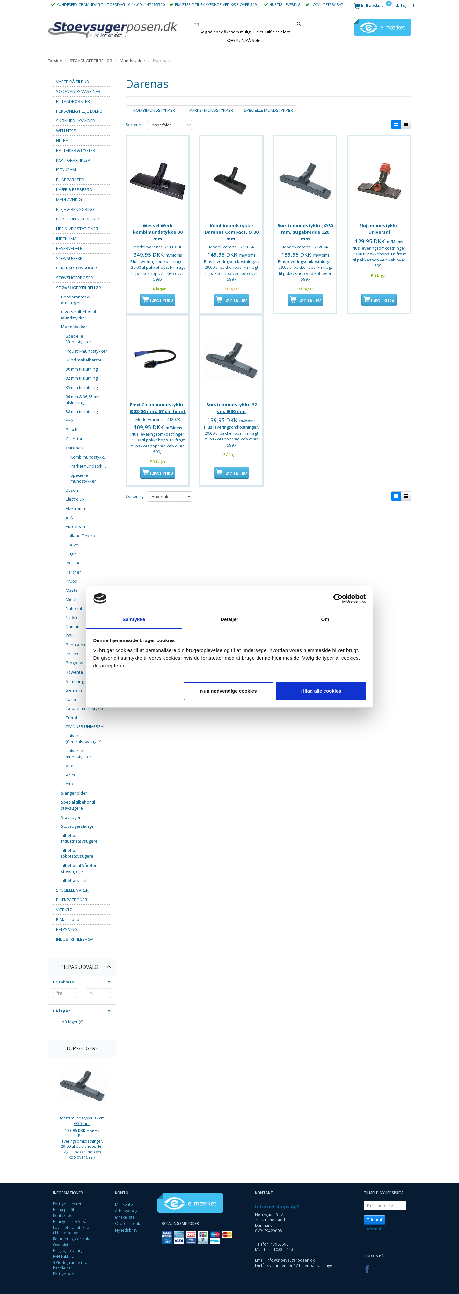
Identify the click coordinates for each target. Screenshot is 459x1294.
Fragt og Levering (68, 1250)
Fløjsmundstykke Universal (379, 226)
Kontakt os (62, 1215)
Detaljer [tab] (229, 619)
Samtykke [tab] (134, 619)
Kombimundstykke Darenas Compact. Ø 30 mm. (232, 229)
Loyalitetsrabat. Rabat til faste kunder (73, 1230)
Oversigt (60, 1244)
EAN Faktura (63, 1256)
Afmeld (374, 1229)
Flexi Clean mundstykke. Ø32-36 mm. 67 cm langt (157, 412)
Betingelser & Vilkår (70, 1221)
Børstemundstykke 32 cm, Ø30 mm (82, 1120)
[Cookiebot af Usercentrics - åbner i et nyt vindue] (338, 598)
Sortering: (135, 124)
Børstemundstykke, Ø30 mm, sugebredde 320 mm (305, 229)
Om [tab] (325, 619)
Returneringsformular (72, 1238)
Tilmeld (374, 1219)
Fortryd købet (65, 1273)
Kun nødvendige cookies (228, 691)
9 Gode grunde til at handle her (71, 1265)
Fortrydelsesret (67, 1203)
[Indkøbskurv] (373, 5)
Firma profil (63, 1209)
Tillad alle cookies (320, 691)
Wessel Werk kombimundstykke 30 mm (158, 229)
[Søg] (299, 24)
